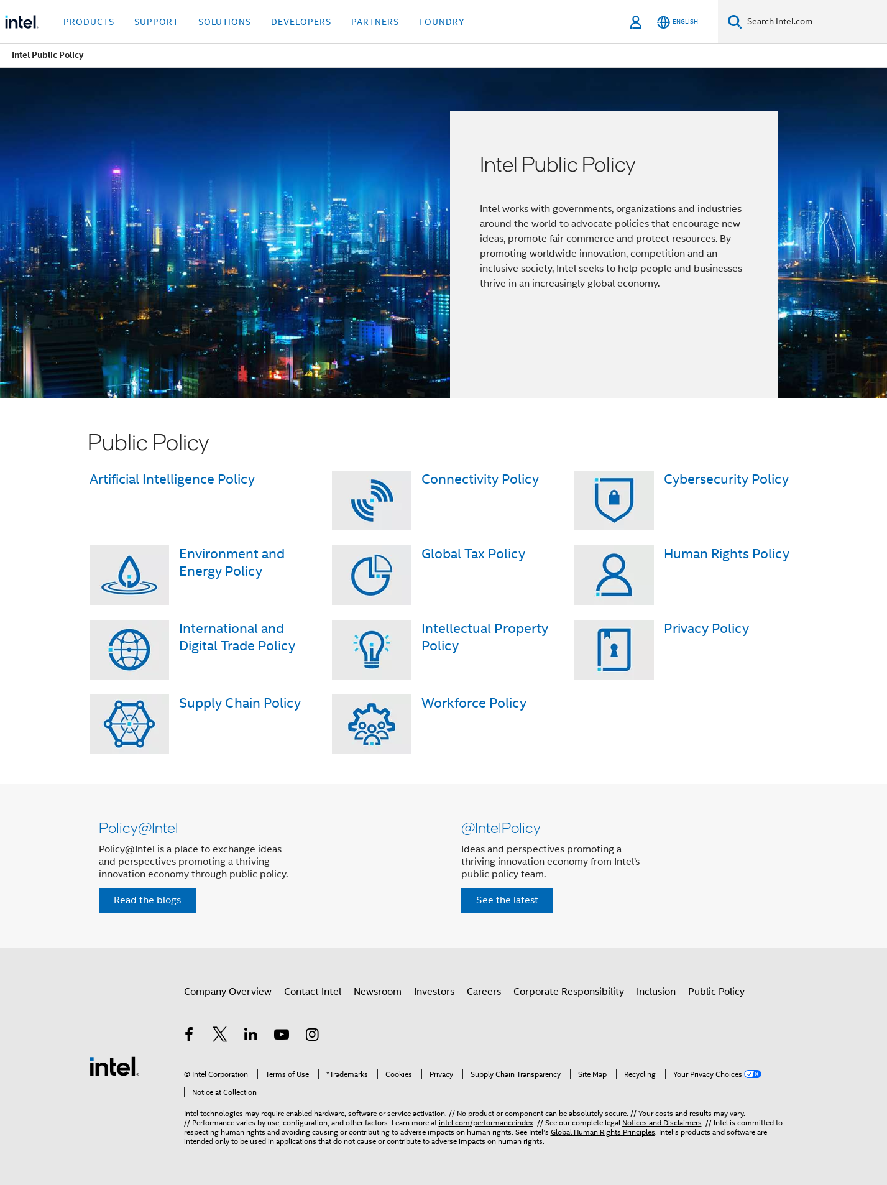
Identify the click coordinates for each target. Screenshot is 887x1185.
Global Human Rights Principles (603, 1132)
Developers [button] (301, 21)
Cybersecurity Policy (726, 479)
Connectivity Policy (480, 479)
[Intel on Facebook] (189, 1036)
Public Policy (716, 991)
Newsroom (378, 991)
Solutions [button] (224, 21)
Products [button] (88, 21)
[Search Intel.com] (814, 21)
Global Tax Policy (473, 553)
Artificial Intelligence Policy (172, 479)
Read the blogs (147, 900)
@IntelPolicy (501, 827)
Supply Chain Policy (240, 702)
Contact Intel (312, 991)
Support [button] (156, 21)
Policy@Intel (138, 827)
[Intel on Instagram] (312, 1036)
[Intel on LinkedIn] (251, 1036)
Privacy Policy (706, 628)
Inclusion (656, 991)
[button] (443, 866)
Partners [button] (375, 21)
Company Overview (228, 991)
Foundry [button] (442, 21)
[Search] (735, 21)
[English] (677, 22)
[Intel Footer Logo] (114, 1065)
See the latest (507, 900)
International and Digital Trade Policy (237, 637)
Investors (434, 991)
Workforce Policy (473, 702)
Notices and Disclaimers (662, 1122)
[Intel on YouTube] (281, 1036)
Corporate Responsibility (568, 991)
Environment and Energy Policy (232, 562)
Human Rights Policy (726, 553)
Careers (484, 991)
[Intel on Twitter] (220, 1036)
